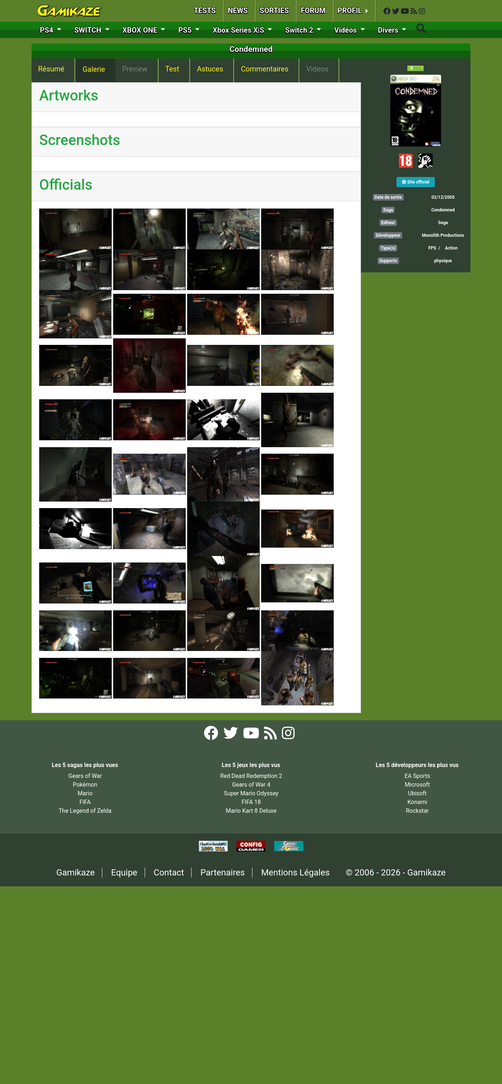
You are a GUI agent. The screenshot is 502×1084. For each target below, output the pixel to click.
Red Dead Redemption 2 (251, 775)
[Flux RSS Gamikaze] (415, 11)
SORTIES (274, 10)
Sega (443, 222)
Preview (135, 69)
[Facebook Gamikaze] (387, 11)
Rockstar (417, 810)
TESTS (205, 10)
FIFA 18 (251, 802)
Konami (417, 802)
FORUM (313, 10)
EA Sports (417, 775)
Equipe (124, 872)
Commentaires (264, 69)
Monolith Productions (443, 235)
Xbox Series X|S (239, 30)
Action (451, 248)
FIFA (85, 802)
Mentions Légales (295, 872)
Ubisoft (417, 793)
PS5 (185, 30)
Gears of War (85, 775)
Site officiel (415, 182)
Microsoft (417, 784)
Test (172, 69)
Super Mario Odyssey (251, 793)
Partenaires (222, 872)
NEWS (238, 10)
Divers (389, 30)
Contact (169, 872)
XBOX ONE (141, 30)
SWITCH (88, 30)
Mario (85, 793)
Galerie (93, 69)
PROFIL (351, 10)
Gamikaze (75, 872)
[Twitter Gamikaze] (396, 11)
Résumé (51, 69)
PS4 (47, 30)
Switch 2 (300, 30)
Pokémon (85, 784)
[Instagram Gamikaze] (422, 11)
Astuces (210, 69)
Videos (317, 69)
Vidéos (346, 30)
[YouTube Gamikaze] (406, 11)
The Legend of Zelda (85, 810)
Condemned (443, 210)
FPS (432, 248)
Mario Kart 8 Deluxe (251, 810)
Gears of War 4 (251, 784)
